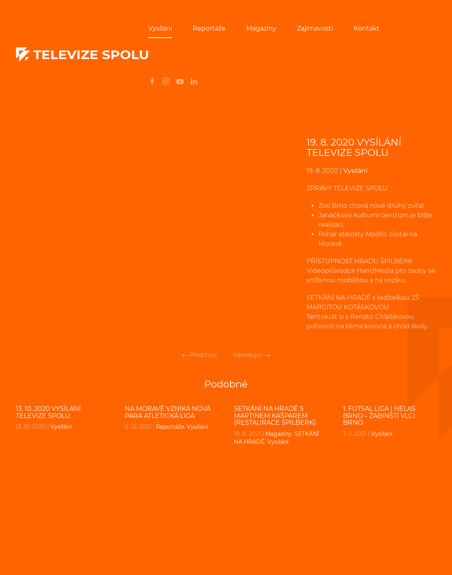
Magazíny (261, 28)
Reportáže (209, 28)
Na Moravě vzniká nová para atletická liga (168, 412)
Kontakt (366, 28)
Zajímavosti (315, 28)
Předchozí (199, 354)
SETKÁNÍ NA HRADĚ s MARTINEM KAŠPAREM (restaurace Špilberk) (275, 415)
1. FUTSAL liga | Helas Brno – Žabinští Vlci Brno (379, 415)
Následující (251, 354)
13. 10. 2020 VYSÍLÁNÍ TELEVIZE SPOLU (48, 412)
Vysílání (160, 28)
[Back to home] (82, 55)
